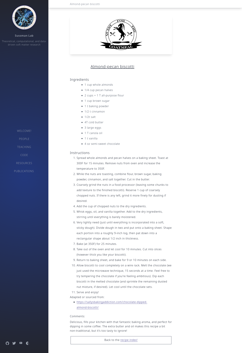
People (24, 139)
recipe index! (128, 340)
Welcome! (24, 131)
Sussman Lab (24, 35)
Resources (24, 163)
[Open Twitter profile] (14, 343)
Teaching (24, 147)
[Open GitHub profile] (7, 343)
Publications (24, 171)
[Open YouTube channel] (21, 343)
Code (24, 155)
